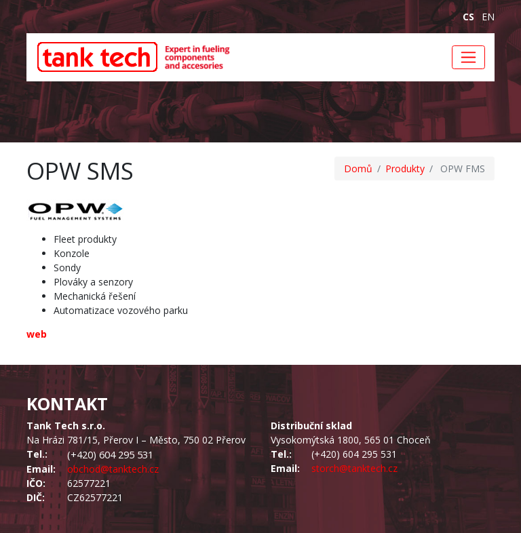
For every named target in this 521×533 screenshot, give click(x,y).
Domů (358, 168)
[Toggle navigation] (468, 57)
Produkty (405, 168)
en (488, 16)
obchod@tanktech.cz (113, 468)
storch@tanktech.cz (354, 468)
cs (468, 16)
